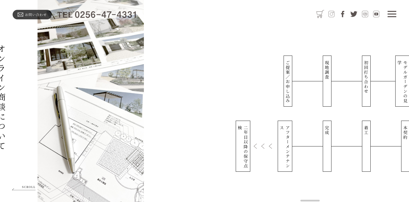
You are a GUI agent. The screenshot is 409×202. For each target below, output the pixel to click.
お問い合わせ (32, 14)
